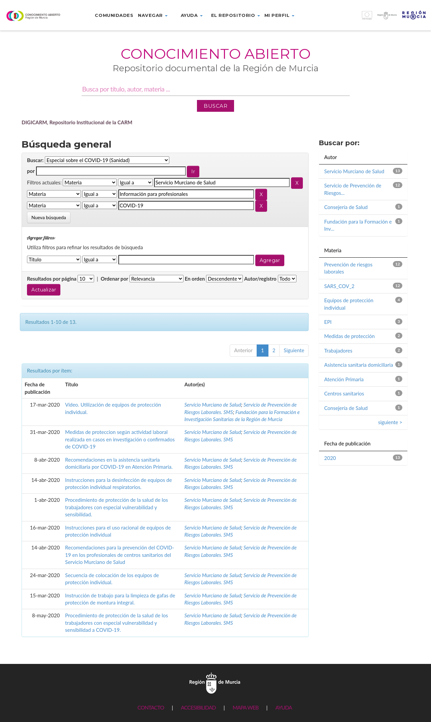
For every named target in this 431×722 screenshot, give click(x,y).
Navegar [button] (153, 15)
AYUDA (283, 707)
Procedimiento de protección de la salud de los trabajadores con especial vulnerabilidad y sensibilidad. (116, 507)
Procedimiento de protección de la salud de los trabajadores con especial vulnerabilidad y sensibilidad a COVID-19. (116, 622)
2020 (330, 458)
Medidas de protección (349, 336)
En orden (195, 279)
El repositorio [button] (235, 15)
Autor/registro (260, 279)
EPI (328, 322)
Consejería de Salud (346, 207)
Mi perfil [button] (279, 15)
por (31, 171)
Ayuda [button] (192, 15)
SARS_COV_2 (339, 286)
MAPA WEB (246, 707)
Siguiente (294, 350)
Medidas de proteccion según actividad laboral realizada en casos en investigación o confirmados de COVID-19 (120, 439)
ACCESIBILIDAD (198, 707)
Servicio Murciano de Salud (212, 405)
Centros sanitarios (344, 393)
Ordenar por (114, 279)
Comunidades (114, 15)
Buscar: (35, 160)
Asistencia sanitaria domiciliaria (358, 365)
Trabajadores (338, 350)
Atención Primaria (344, 379)
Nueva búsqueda (48, 217)
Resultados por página (52, 279)
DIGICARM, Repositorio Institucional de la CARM (77, 122)
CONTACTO (150, 707)
